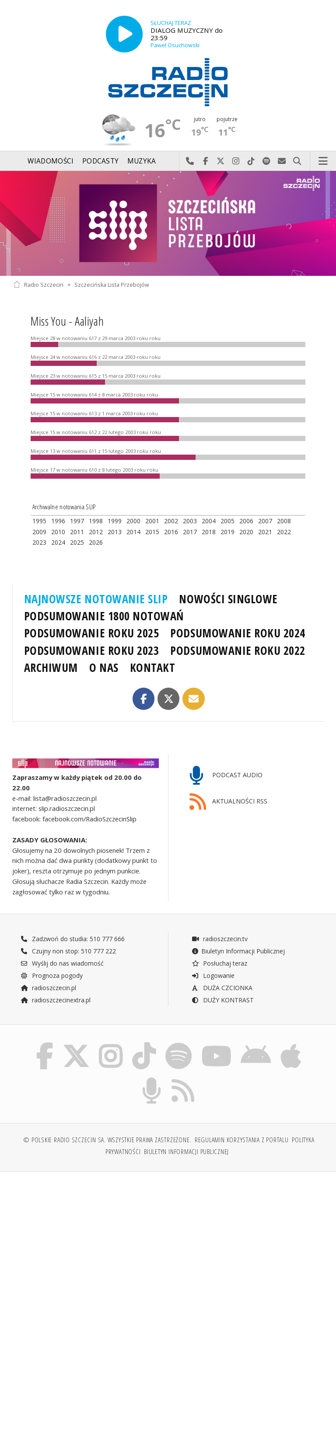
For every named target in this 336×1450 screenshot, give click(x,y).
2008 (284, 521)
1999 (115, 521)
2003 (190, 521)
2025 (77, 542)
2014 (133, 532)
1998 (96, 521)
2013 (115, 532)
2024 (58, 542)
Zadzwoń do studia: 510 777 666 (72, 939)
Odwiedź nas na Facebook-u (205, 161)
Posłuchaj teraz (219, 963)
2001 (152, 521)
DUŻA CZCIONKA (222, 988)
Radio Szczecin (38, 284)
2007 (265, 521)
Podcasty (100, 161)
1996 (58, 521)
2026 (96, 542)
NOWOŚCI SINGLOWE (228, 599)
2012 (96, 532)
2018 (209, 532)
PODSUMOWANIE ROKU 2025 (91, 633)
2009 (39, 532)
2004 (209, 521)
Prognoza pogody (51, 975)
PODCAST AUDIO (225, 775)
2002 (171, 521)
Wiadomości (51, 161)
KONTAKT (152, 667)
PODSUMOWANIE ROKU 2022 (237, 650)
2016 (171, 532)
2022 (284, 532)
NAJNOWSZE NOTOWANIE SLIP (96, 599)
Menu (323, 161)
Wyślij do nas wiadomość (282, 161)
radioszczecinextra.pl (55, 1000)
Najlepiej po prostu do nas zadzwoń (190, 161)
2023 (39, 542)
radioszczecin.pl (48, 988)
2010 (58, 532)
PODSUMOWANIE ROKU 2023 (91, 650)
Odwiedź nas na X (220, 161)
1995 (39, 521)
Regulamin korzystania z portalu (242, 1139)
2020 (246, 532)
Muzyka (141, 161)
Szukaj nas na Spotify (266, 161)
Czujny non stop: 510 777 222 (68, 951)
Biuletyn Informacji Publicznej (238, 951)
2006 (246, 521)
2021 (265, 532)
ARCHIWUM (51, 667)
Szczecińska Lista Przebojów (111, 284)
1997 (77, 521)
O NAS (104, 667)
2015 (152, 532)
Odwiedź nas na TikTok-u (251, 161)
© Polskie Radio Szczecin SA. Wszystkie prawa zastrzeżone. (107, 1139)
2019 (227, 532)
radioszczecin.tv (219, 939)
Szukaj (297, 161)
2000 (133, 521)
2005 (227, 521)
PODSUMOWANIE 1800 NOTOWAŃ (104, 616)
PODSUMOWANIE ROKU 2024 (237, 633)
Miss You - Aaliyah (67, 321)
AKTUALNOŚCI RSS (228, 802)
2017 (190, 532)
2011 (77, 532)
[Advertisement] (89, 1245)
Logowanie (213, 975)
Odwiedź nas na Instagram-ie (236, 161)
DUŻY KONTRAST (222, 1000)
